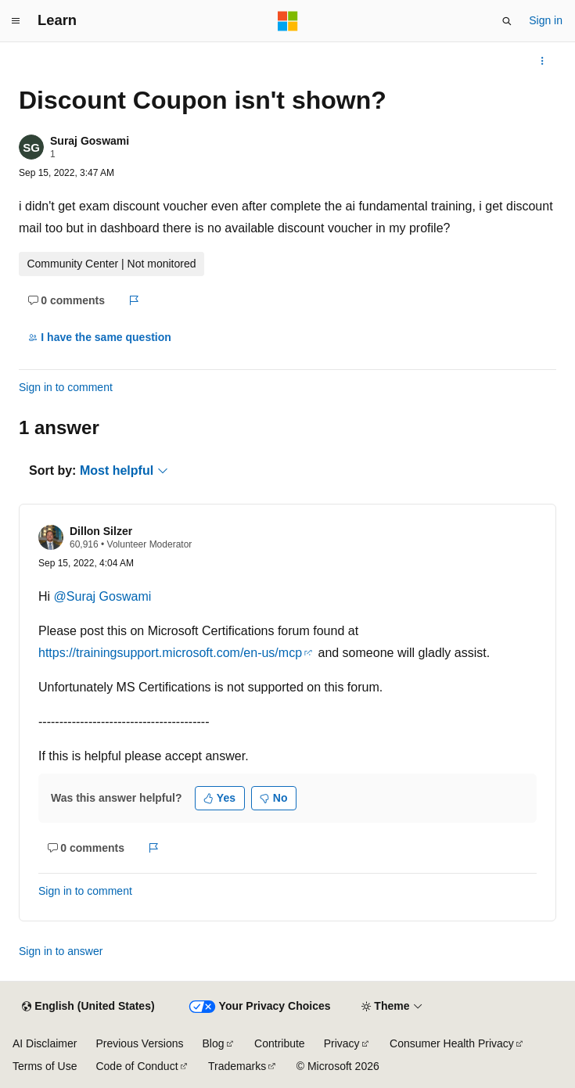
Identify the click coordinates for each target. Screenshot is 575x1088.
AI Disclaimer (45, 1043)
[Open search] (507, 21)
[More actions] (542, 61)
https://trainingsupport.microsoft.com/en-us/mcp (170, 652)
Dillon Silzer (101, 531)
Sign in (545, 20)
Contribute (279, 1043)
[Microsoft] (288, 21)
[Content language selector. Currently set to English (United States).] (88, 1006)
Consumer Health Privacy (452, 1043)
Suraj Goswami (89, 141)
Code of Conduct (136, 1066)
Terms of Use (45, 1066)
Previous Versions (139, 1043)
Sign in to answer (60, 951)
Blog (214, 1043)
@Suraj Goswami (103, 596)
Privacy (342, 1043)
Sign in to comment (66, 387)
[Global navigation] (15, 21)
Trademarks (237, 1066)
